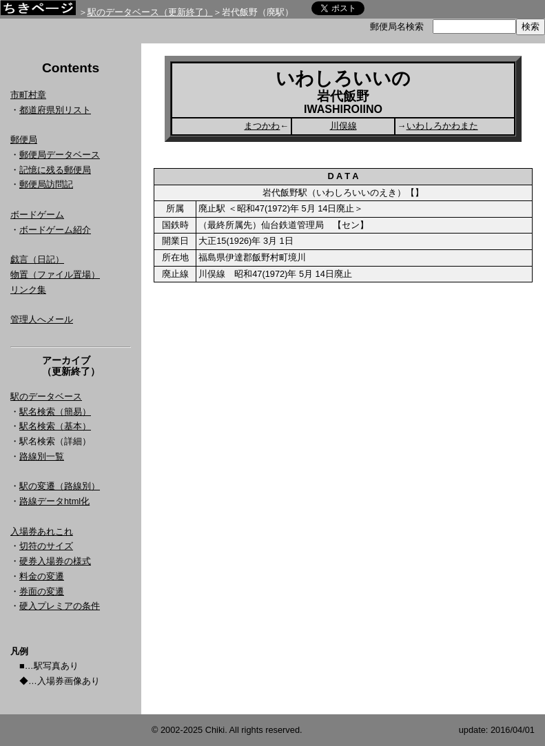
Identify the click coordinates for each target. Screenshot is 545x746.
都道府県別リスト (55, 110)
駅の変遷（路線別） (59, 486)
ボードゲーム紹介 (55, 230)
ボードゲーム (37, 214)
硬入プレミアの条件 (59, 606)
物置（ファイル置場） (55, 274)
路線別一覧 (41, 456)
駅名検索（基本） (55, 426)
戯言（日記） (37, 259)
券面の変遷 (41, 591)
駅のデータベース (46, 396)
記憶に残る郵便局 (55, 170)
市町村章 (28, 95)
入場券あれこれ (41, 531)
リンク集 (28, 289)
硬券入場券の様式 (55, 561)
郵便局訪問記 (46, 184)
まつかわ (262, 126)
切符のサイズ (46, 546)
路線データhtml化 (54, 501)
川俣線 (343, 126)
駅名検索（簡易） (55, 411)
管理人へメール (41, 319)
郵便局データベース (59, 154)
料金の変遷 (41, 576)
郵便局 (23, 139)
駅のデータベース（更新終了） (150, 12)
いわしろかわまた (442, 126)
